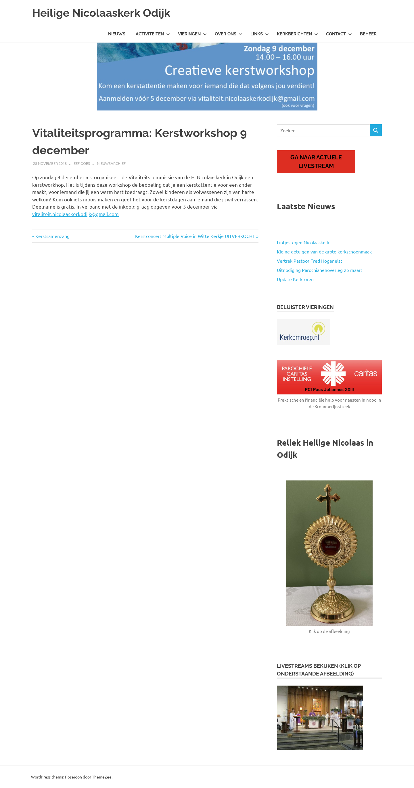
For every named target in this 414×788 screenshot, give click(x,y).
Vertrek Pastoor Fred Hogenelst (309, 261)
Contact (339, 34)
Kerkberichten (297, 34)
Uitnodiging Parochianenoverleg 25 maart (319, 270)
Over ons (228, 34)
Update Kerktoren (295, 279)
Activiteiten (153, 34)
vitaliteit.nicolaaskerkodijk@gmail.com (75, 214)
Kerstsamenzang (52, 236)
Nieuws (116, 34)
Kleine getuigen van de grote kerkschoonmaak (324, 251)
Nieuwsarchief (111, 163)
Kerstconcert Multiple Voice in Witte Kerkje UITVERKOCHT (195, 236)
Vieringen (192, 34)
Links (259, 34)
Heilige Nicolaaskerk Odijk (101, 12)
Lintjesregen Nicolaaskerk (303, 242)
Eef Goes (82, 163)
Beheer (368, 34)
